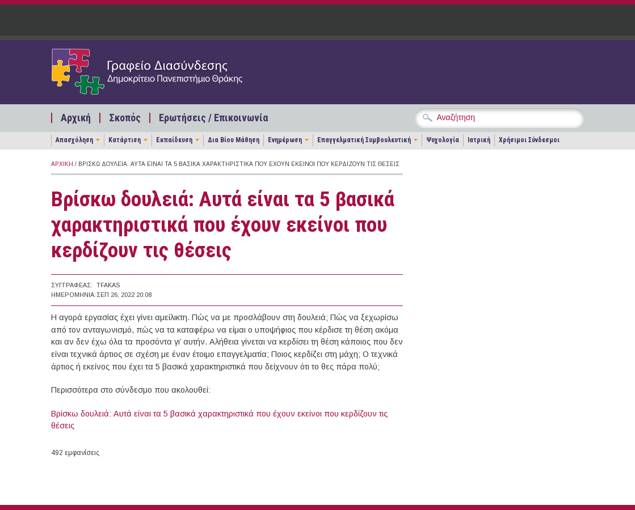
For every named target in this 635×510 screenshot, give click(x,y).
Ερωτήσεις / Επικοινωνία (213, 118)
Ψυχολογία (442, 140)
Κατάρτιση (124, 140)
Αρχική (76, 118)
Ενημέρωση (285, 140)
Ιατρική (479, 140)
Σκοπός (125, 118)
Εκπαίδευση (174, 140)
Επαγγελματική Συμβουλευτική (364, 140)
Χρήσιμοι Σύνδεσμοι (529, 140)
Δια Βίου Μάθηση (233, 140)
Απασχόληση (74, 140)
